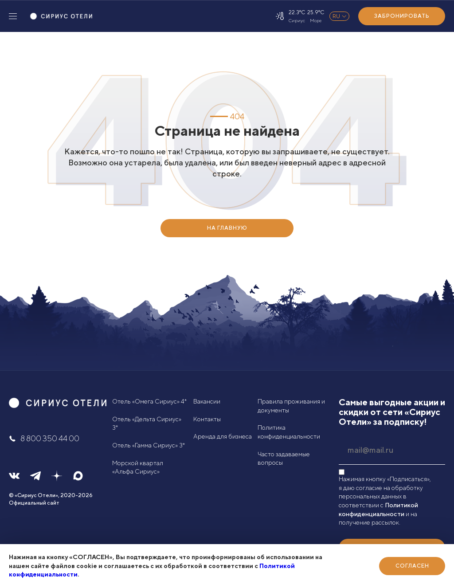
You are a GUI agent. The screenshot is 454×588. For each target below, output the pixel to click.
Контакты (207, 419)
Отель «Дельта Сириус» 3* (146, 423)
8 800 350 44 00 (44, 438)
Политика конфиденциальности (289, 432)
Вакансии (206, 401)
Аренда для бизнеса (222, 436)
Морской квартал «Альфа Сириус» (137, 467)
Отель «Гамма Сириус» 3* (148, 445)
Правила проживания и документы (291, 406)
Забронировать (402, 15)
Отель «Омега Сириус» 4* (149, 401)
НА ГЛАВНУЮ (227, 227)
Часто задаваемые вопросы (284, 458)
